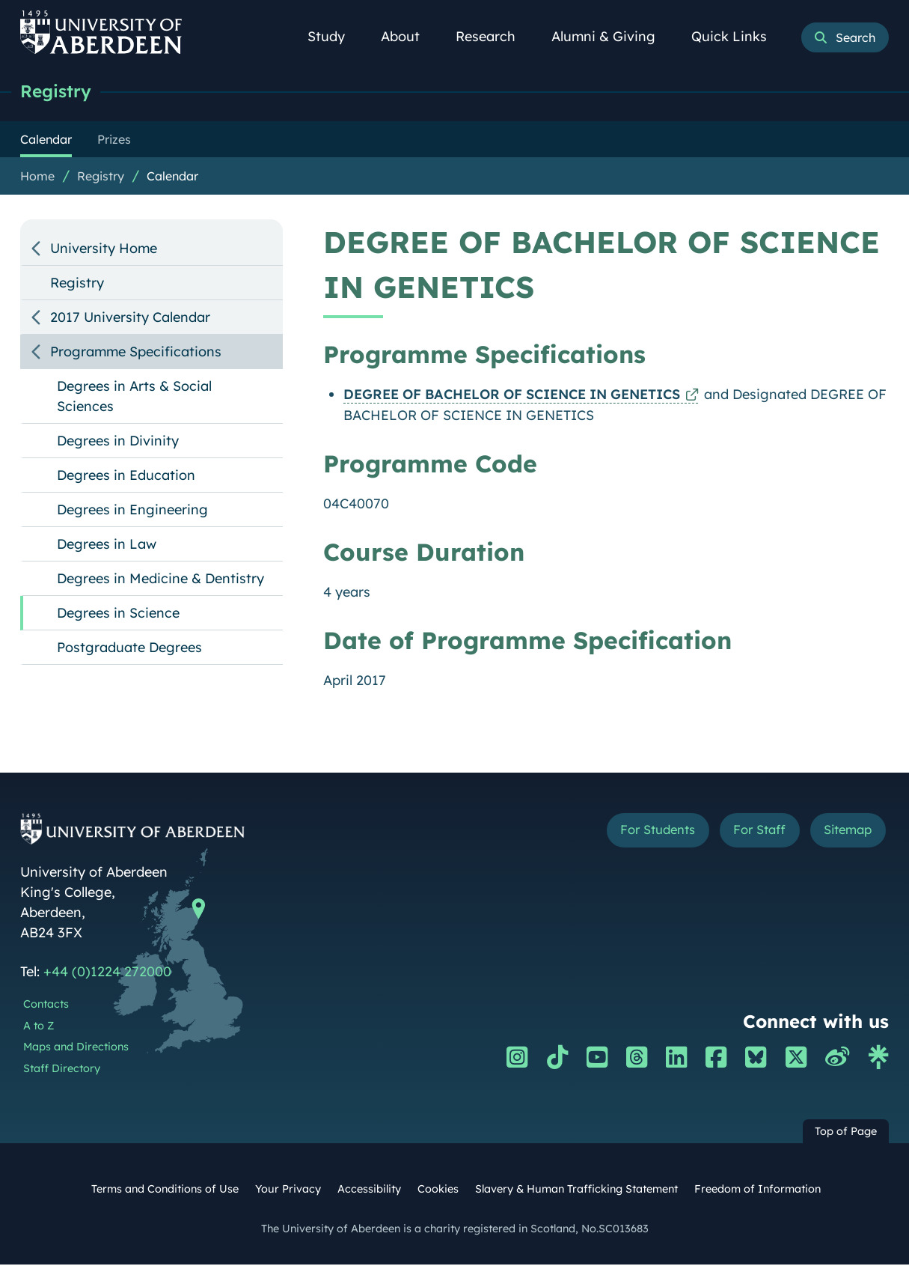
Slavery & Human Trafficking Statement (576, 1190)
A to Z (38, 1027)
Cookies (438, 1190)
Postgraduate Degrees (129, 648)
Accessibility (369, 1190)
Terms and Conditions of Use (165, 1190)
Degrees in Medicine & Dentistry (160, 579)
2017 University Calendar (130, 318)
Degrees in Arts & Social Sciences (134, 397)
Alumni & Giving (611, 36)
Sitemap (844, 833)
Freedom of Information (757, 1190)
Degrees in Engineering (132, 511)
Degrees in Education (126, 476)
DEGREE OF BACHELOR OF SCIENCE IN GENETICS (511, 395)
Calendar (172, 177)
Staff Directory (61, 1070)
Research (494, 36)
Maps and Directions (76, 1048)
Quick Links (737, 36)
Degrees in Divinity (118, 442)
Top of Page (846, 1132)
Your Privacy (288, 1190)
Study (334, 36)
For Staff (748, 833)
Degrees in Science (118, 614)
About (408, 36)
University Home (103, 249)
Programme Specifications (135, 353)
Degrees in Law (106, 545)
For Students (637, 833)
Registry (59, 91)
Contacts (46, 1005)
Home (37, 177)
